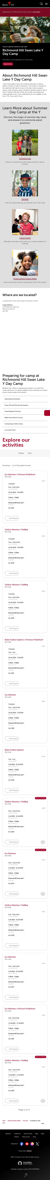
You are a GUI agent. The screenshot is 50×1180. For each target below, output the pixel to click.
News (42, 1133)
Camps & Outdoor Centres (14, 1121)
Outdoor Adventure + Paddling (16, 529)
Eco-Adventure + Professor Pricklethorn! (20, 474)
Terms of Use (26, 1137)
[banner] (8, 3)
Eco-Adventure (10, 695)
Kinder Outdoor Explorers (14, 750)
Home (3, 1121)
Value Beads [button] (25, 199)
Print (43, 1122)
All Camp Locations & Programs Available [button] (25, 278)
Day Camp (25, 1121)
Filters (21, 453)
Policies (16, 1137)
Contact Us (17, 1133)
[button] (25, 29)
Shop (34, 1137)
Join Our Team (28, 1133)
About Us (8, 1133)
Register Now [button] (8, 64)
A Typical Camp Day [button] (25, 238)
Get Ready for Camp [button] (25, 158)
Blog (36, 1133)
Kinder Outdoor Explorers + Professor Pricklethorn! (24, 640)
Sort (30, 453)
